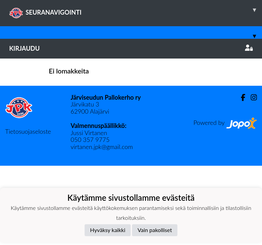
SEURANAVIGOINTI (135, 10)
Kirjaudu (131, 48)
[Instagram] (251, 97)
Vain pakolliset (154, 230)
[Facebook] (240, 97)
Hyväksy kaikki (107, 230)
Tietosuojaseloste (28, 131)
